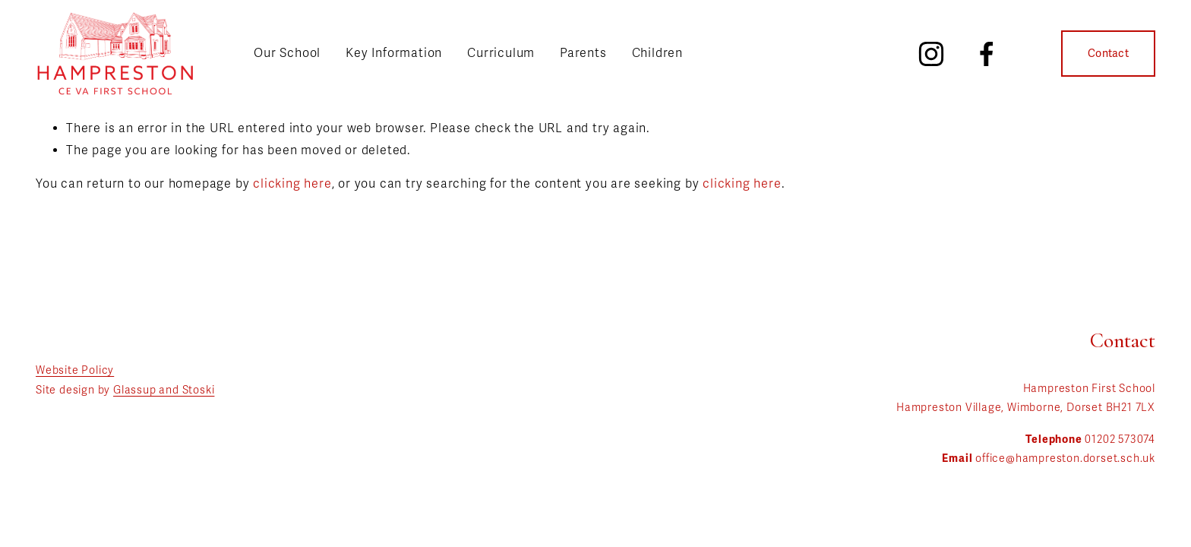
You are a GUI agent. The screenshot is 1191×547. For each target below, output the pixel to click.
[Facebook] (986, 54)
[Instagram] (931, 54)
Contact (1108, 53)
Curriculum (501, 53)
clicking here (292, 183)
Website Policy (75, 370)
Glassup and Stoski (163, 390)
